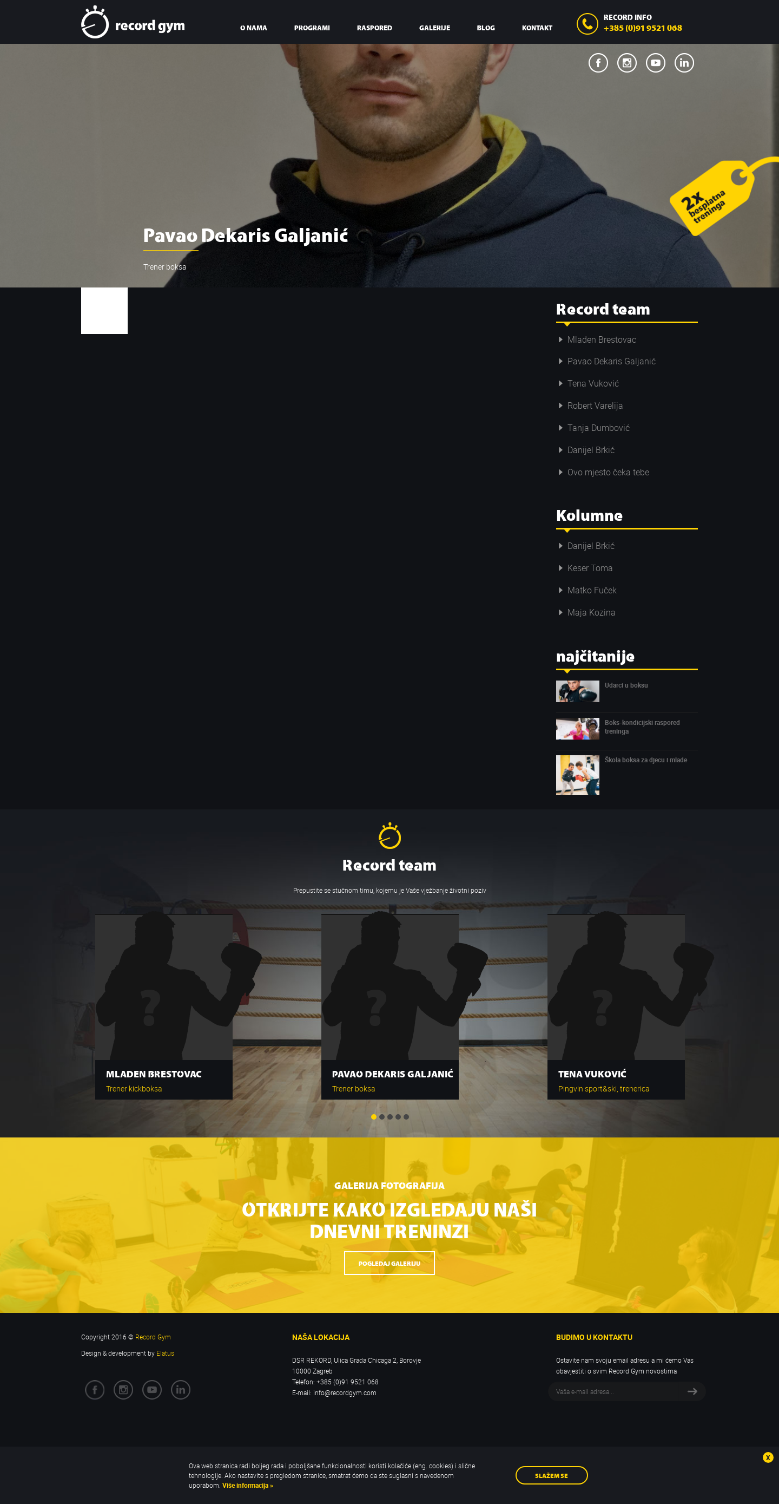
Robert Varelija (589, 405)
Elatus (165, 1353)
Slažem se (551, 1475)
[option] (164, 1001)
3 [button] (390, 1117)
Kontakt (537, 27)
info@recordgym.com (345, 1392)
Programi (312, 27)
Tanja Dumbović (593, 428)
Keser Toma (584, 568)
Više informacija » (247, 1485)
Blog (486, 27)
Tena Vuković (587, 383)
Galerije (434, 27)
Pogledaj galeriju (389, 1262)
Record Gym (132, 21)
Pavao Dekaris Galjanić (606, 361)
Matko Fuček (586, 590)
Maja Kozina (586, 612)
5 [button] (406, 1117)
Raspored (374, 27)
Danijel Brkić (585, 450)
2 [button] (382, 1117)
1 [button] (374, 1117)
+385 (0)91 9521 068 (643, 27)
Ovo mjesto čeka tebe (602, 472)
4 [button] (398, 1117)
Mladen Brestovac (596, 339)
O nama (253, 27)
